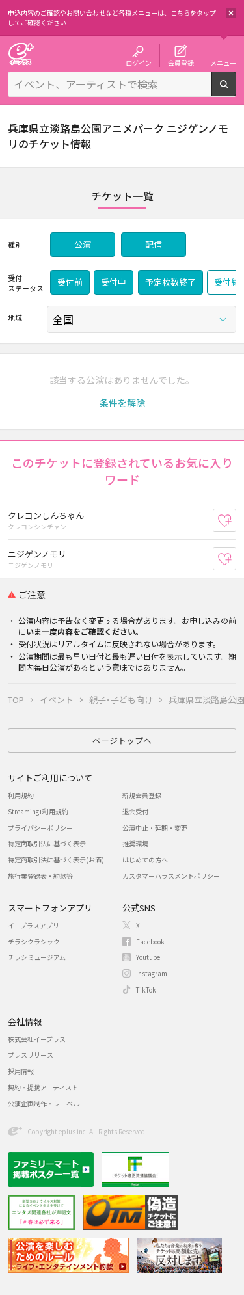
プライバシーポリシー (40, 828)
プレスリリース (30, 1055)
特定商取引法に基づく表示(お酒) (56, 859)
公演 (82, 244)
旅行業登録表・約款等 (40, 876)
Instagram (151, 973)
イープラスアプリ (33, 925)
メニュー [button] (223, 62)
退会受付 (135, 811)
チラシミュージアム (37, 957)
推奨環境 (135, 843)
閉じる (231, 13)
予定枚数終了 (170, 282)
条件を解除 (122, 402)
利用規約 (21, 795)
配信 (153, 244)
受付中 (113, 282)
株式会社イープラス (37, 1039)
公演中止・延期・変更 (154, 828)
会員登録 (181, 62)
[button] (122, 402)
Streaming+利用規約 (38, 811)
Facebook (150, 941)
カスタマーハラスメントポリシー (171, 876)
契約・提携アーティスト (43, 1087)
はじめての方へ (145, 859)
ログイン (139, 62)
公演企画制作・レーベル (43, 1103)
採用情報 (21, 1071)
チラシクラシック (34, 941)
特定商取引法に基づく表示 (47, 843)
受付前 (70, 282)
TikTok (146, 990)
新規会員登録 (141, 795)
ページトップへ (122, 740)
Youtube (148, 957)
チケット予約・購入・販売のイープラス (21, 53)
